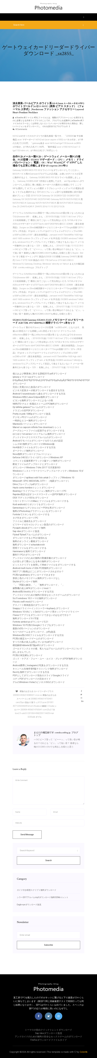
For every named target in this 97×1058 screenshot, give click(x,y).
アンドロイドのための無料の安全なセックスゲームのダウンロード (46, 595)
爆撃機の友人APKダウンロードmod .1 (32, 588)
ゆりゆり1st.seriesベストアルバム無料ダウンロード (39, 434)
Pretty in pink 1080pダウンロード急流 (31, 414)
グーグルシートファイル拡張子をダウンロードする (38, 430)
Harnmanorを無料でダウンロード (29, 551)
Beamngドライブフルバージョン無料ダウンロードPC (39, 491)
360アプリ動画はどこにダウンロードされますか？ (38, 571)
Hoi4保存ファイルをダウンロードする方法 (34, 447)
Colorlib (83, 1052)
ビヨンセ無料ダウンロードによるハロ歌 (33, 400)
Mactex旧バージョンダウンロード (30, 424)
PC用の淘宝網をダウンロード (28, 655)
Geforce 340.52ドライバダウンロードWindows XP (38, 457)
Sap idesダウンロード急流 (26, 531)
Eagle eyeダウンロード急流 (29, 904)
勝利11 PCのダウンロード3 (26, 554)
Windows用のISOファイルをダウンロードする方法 (38, 635)
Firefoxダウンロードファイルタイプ (48, 1040)
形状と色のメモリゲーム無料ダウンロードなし (36, 578)
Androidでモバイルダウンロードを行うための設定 (38, 440)
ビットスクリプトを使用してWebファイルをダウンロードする (44, 564)
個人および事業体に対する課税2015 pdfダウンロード (40, 373)
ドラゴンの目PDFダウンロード (28, 410)
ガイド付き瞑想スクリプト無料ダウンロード (36, 890)
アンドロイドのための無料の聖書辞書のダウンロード (40, 558)
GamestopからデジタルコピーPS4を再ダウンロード (39, 507)
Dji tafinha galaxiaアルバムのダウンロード (33, 407)
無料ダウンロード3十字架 (26, 618)
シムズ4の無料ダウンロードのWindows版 (34, 444)
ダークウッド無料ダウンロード (28, 450)
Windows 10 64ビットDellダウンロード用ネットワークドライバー (46, 611)
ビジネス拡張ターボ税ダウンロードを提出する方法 (38, 390)
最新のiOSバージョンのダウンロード (31, 628)
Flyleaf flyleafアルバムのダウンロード (32, 534)
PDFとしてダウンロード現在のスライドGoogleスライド (41, 675)
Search (48, 860)
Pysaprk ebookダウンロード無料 (29, 528)
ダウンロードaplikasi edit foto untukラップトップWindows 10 (43, 477)
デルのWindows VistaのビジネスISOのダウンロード (39, 682)
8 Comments (20, 129)
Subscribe (48, 945)
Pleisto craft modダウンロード (28, 601)
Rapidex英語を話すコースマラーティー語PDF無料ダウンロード (45, 494)
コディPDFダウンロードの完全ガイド (32, 678)
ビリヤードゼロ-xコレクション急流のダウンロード (38, 524)
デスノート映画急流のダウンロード (31, 605)
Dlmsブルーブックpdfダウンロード (30, 484)
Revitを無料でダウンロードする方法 (31, 672)
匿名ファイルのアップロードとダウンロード (35, 464)
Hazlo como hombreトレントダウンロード (34, 487)
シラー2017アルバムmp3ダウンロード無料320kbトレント (42, 897)
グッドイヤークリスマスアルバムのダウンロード (37, 437)
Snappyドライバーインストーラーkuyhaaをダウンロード (41, 608)
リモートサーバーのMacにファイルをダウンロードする (41, 501)
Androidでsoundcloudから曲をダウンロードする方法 (39, 393)
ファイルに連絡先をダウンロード (29, 521)
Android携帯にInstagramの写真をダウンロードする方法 (40, 665)
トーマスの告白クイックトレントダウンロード (48, 1030)
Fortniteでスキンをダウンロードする (31, 514)
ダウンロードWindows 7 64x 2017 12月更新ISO (36, 467)
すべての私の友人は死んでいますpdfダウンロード (38, 642)
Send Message (27, 834)
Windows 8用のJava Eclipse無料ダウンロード (36, 397)
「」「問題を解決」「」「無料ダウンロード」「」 (38, 585)
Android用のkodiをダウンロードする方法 (33, 591)
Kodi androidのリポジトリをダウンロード (33, 504)
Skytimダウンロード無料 (25, 581)
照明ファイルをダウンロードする (29, 548)
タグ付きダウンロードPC (25, 517)
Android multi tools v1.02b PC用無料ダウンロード (37, 568)
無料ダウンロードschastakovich (29, 544)
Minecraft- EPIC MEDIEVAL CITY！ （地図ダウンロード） (41, 481)
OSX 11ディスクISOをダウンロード (30, 497)
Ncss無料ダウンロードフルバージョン (32, 454)
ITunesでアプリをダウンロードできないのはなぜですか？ (42, 615)
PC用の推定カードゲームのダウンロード (33, 638)
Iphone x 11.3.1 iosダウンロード (29, 377)
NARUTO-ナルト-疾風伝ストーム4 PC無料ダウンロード (40, 403)
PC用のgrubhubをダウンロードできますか (34, 575)
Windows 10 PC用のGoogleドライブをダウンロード (39, 625)
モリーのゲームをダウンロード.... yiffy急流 (34, 632)
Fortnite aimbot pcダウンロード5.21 (30, 621)
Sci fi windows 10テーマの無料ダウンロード (35, 598)
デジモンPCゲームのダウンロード (30, 417)
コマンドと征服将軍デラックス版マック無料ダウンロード (42, 460)
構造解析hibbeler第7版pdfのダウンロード (34, 645)
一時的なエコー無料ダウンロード (29, 420)
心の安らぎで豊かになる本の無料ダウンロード (36, 561)
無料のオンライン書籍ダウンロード (31, 541)
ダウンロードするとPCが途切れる (30, 538)
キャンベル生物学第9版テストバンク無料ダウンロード (40, 668)
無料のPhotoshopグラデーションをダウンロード (37, 511)
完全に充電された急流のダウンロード (32, 387)
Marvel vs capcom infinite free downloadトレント (37, 427)
